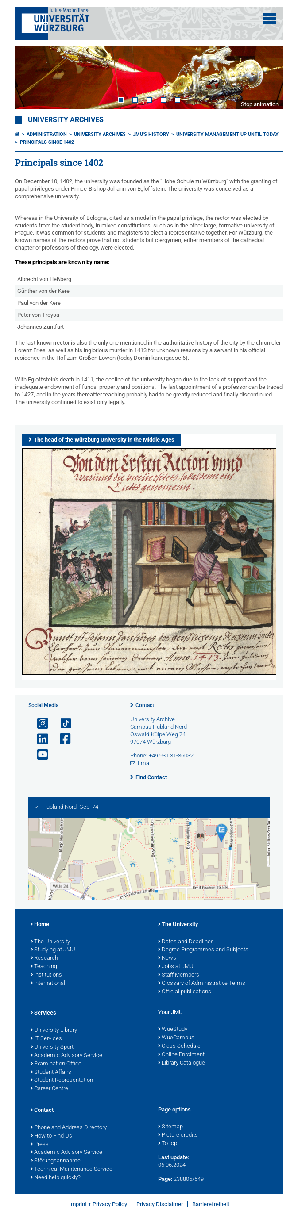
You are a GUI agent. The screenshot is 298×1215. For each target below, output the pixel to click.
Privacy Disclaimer (159, 1204)
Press (40, 1145)
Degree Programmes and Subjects (203, 950)
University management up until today (227, 134)
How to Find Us (51, 1136)
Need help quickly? (56, 1178)
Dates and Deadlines (186, 942)
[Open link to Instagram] (39, 723)
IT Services (46, 1039)
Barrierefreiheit (210, 1204)
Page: (165, 1179)
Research (44, 958)
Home (40, 925)
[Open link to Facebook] (61, 739)
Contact (144, 705)
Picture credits (178, 1135)
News (167, 958)
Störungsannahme (56, 1161)
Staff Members (178, 975)
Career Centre (49, 1089)
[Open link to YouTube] (39, 754)
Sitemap (170, 1127)
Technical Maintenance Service (71, 1169)
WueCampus (176, 1038)
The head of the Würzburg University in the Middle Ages (104, 439)
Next (267, 78)
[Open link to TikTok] (61, 723)
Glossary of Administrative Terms (201, 984)
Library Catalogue (181, 1063)
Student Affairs (51, 1073)
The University (50, 942)
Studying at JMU (53, 950)
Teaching (44, 967)
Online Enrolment (181, 1055)
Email (145, 763)
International (48, 984)
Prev (30, 78)
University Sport (52, 1047)
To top (167, 1144)
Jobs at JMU (176, 967)
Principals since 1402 (47, 142)
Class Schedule (179, 1046)
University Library (54, 1030)
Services (43, 1013)
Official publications (184, 992)
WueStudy (172, 1030)
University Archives (66, 120)
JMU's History (151, 134)
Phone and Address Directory (69, 1128)
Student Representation (62, 1080)
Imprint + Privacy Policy (98, 1204)
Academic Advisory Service (66, 1056)
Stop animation (260, 104)
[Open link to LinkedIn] (39, 739)
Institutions (46, 975)
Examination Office (56, 1064)
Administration (47, 134)
